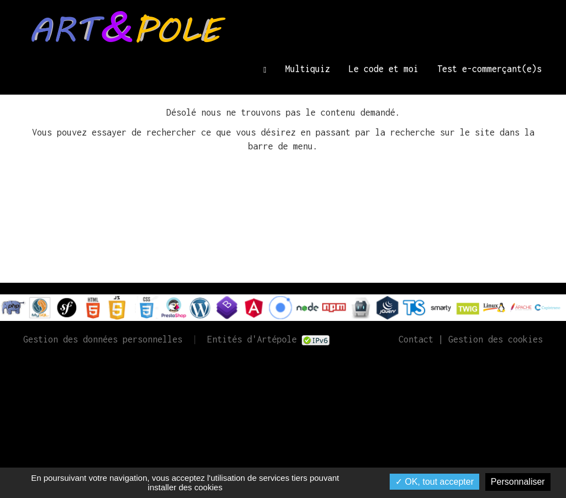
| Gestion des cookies (488, 339)
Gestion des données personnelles (102, 339)
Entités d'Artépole (252, 339)
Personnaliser (518, 481)
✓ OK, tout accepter (434, 481)
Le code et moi (383, 69)
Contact (416, 339)
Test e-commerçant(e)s (489, 69)
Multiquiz (307, 69)
